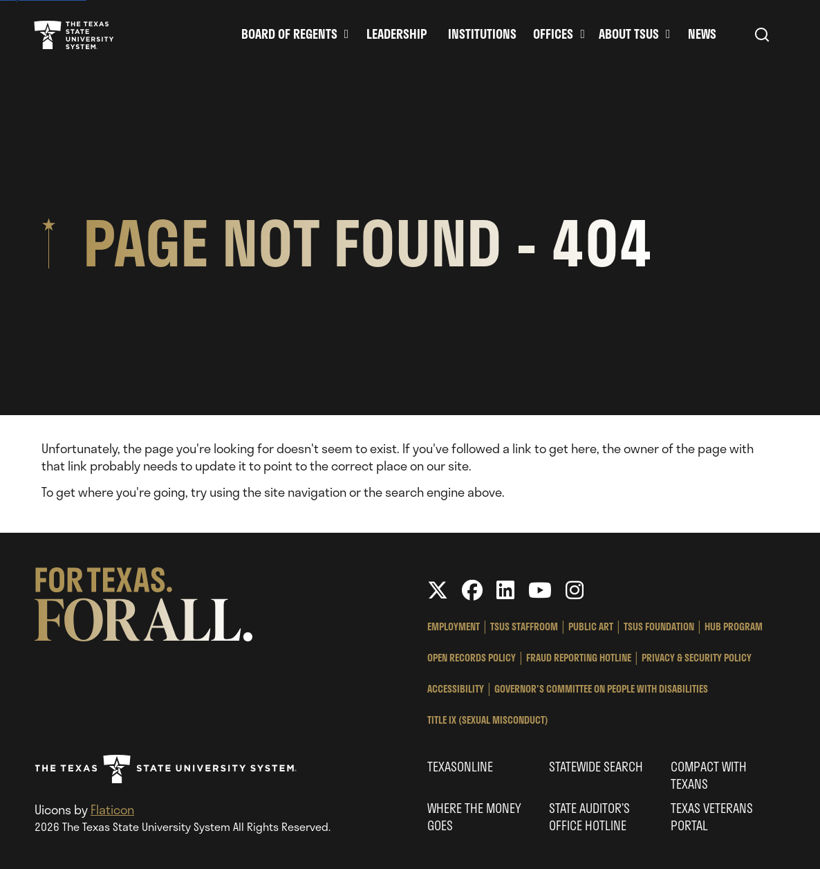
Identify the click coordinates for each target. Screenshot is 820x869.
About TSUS (629, 34)
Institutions (482, 34)
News (702, 34)
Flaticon (112, 809)
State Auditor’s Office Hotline (589, 816)
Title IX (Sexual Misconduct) (487, 720)
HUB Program (734, 626)
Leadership (396, 34)
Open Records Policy (471, 657)
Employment (453, 626)
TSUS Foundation (659, 626)
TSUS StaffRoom (524, 626)
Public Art (590, 626)
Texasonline (460, 766)
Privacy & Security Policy (697, 657)
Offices (553, 34)
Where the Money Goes (474, 816)
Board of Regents (289, 34)
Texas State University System (74, 34)
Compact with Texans (709, 775)
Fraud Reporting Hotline (578, 657)
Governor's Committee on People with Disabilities (601, 689)
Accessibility (455, 689)
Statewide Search (596, 766)
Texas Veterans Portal (712, 816)
